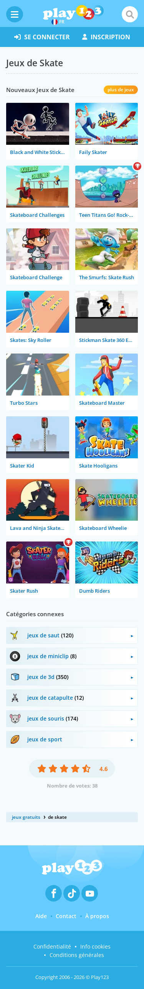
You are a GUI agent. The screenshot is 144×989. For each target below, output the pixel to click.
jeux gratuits (26, 817)
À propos (97, 916)
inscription (106, 37)
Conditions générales (77, 955)
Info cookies (95, 946)
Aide (41, 916)
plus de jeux (121, 89)
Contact (66, 916)
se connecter (42, 37)
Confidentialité (52, 946)
